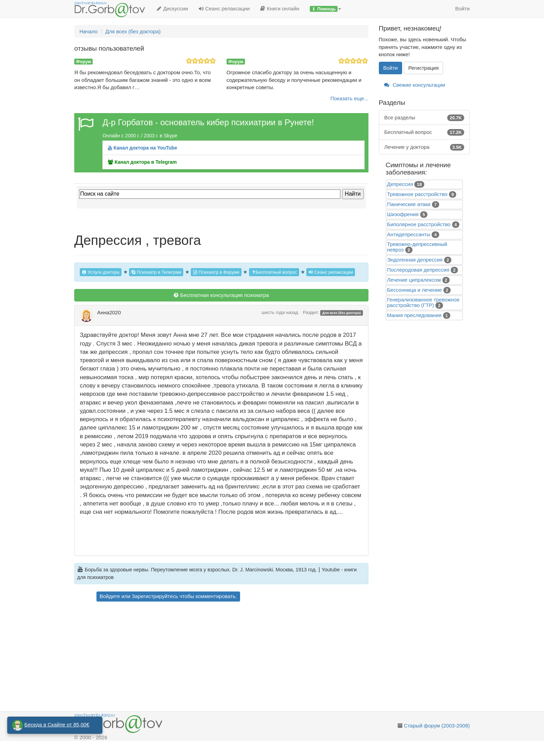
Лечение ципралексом (414, 280)
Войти (462, 8)
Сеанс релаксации (224, 8)
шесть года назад (280, 312)
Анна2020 (109, 312)
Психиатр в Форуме (216, 272)
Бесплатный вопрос (274, 272)
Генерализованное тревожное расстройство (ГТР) (423, 302)
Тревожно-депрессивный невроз (417, 247)
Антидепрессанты (409, 234)
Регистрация (423, 68)
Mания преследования (414, 315)
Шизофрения (403, 214)
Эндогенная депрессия (415, 260)
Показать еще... (349, 98)
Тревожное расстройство (417, 194)
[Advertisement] (233, 657)
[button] (325, 8)
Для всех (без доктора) (341, 313)
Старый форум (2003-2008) (437, 726)
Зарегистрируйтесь (155, 596)
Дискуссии (172, 8)
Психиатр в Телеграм (156, 272)
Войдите (110, 596)
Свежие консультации (414, 85)
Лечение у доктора (424, 147)
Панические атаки (409, 204)
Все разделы (424, 117)
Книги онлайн (279, 8)
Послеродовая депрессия (418, 270)
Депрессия (400, 184)
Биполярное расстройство (419, 224)
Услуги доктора (100, 272)
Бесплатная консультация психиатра (221, 295)
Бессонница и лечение (414, 290)
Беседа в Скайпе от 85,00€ (56, 724)
